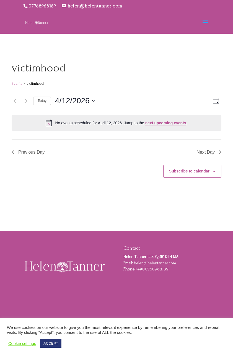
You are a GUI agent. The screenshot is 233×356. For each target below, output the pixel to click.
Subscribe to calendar (189, 171)
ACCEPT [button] (50, 343)
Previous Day (28, 152)
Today (42, 101)
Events (17, 83)
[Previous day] (15, 100)
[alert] (116, 123)
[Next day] (25, 100)
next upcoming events (165, 123)
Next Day (208, 152)
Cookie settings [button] (22, 343)
